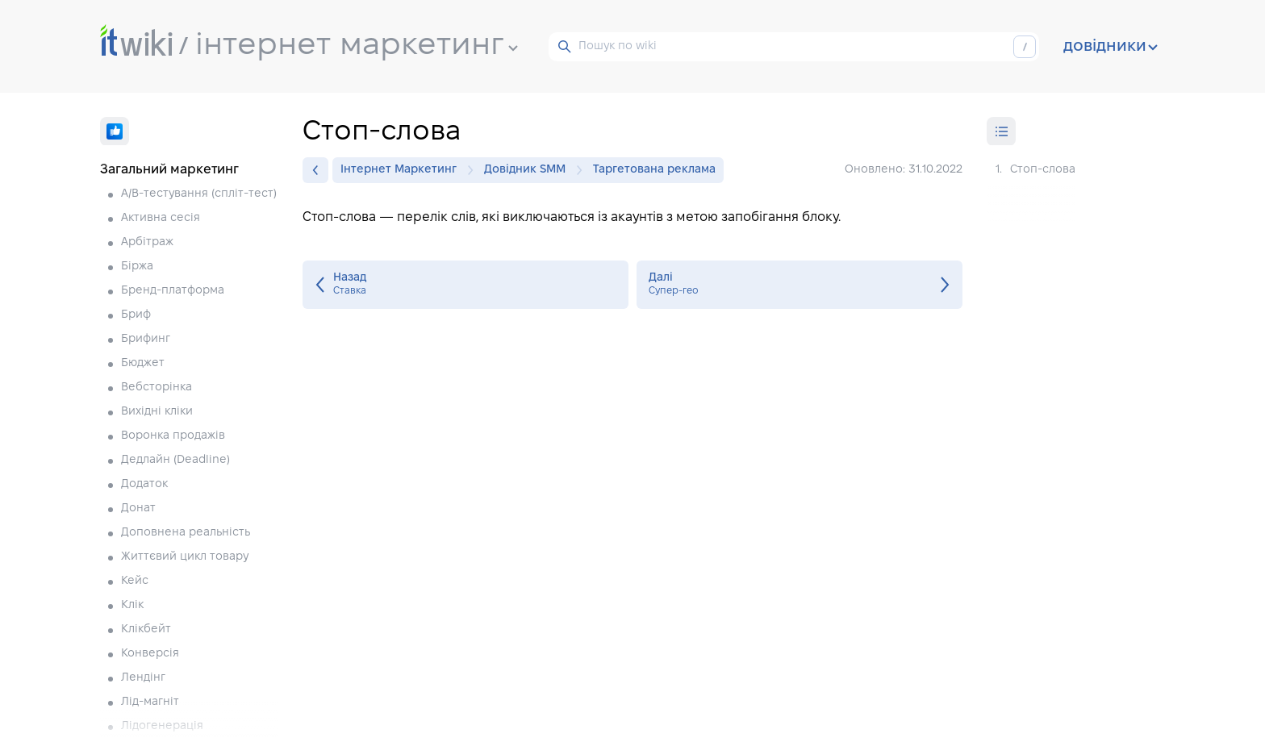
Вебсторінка (156, 387)
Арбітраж (147, 242)
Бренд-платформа (172, 291)
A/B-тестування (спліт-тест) (199, 194)
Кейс (134, 581)
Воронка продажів (173, 436)
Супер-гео (799, 285)
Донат (138, 508)
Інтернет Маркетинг (402, 170)
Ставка (465, 285)
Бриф (136, 315)
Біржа (137, 266)
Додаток (144, 484)
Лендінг (143, 678)
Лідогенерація (162, 726)
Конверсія (150, 653)
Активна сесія (160, 218)
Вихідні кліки (157, 411)
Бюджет (143, 363)
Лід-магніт (150, 702)
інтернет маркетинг (356, 45)
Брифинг (145, 339)
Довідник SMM (529, 170)
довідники (1110, 47)
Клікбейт (146, 629)
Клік (132, 605)
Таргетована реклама (654, 170)
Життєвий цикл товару (184, 557)
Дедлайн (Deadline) (175, 460)
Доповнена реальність (185, 532)
